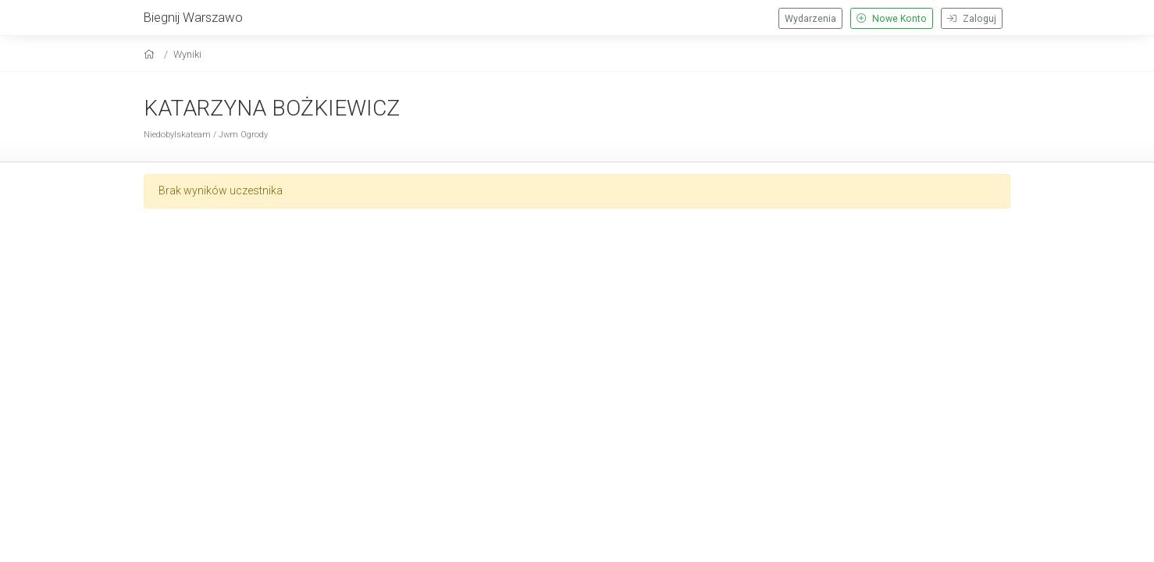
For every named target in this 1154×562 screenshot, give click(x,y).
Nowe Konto (892, 18)
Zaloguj (971, 18)
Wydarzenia (810, 18)
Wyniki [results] (187, 54)
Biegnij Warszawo (193, 17)
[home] (151, 54)
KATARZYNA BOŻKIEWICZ (272, 108)
